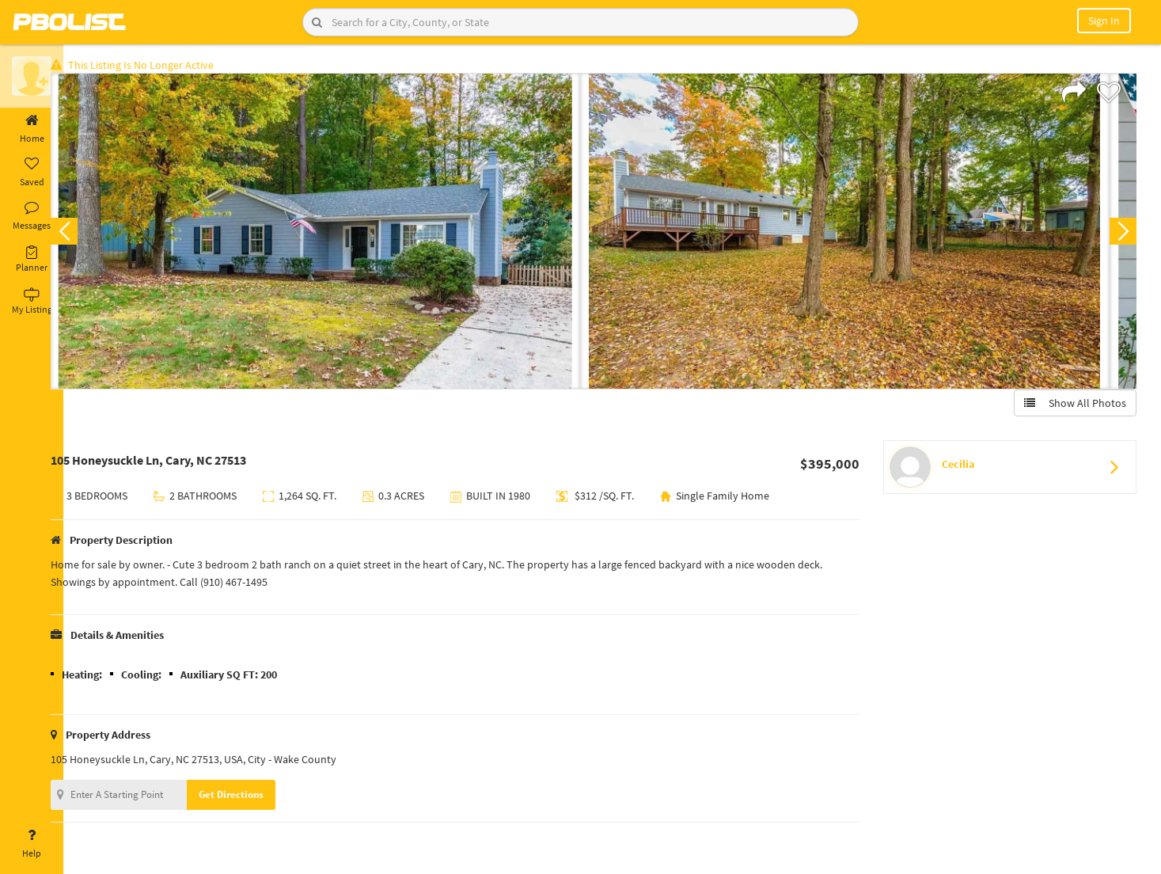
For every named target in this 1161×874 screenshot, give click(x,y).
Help (31, 844)
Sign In (1104, 20)
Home (31, 129)
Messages (31, 216)
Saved (31, 173)
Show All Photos (1072, 406)
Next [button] (1119, 234)
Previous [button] (88, 234)
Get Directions (255, 797)
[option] (340, 234)
